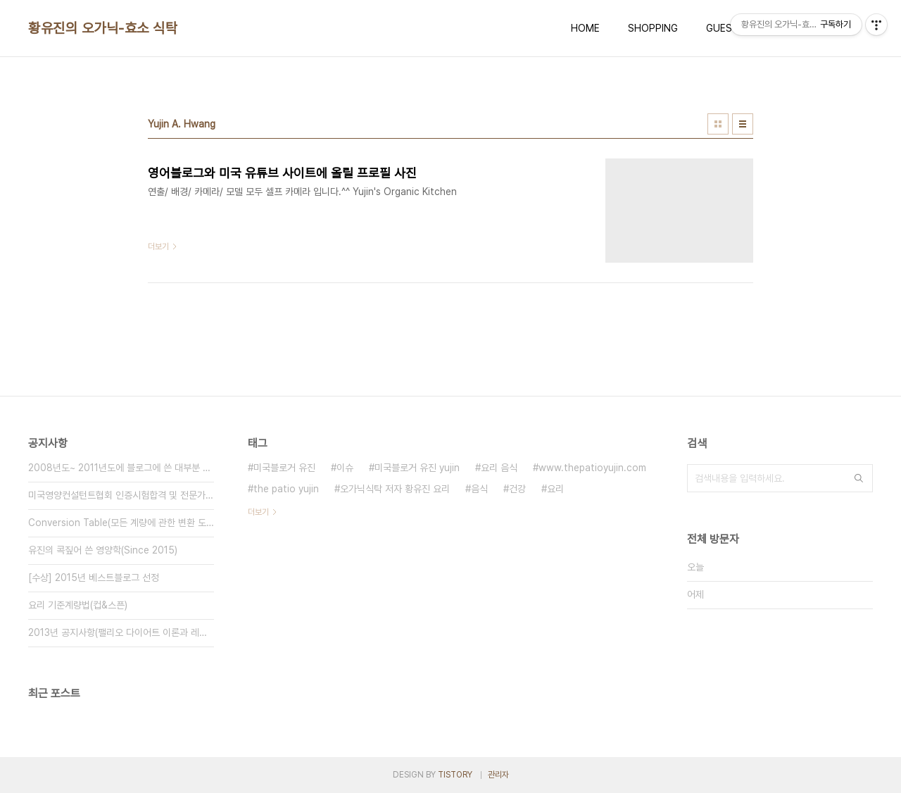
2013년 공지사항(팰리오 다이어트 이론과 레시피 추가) (121, 632)
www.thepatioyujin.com (592, 467)
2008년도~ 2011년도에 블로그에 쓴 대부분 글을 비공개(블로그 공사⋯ (121, 467)
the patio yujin (286, 488)
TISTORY (455, 775)
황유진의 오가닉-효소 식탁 (102, 28)
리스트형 (742, 124)
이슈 (344, 467)
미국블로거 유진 (284, 467)
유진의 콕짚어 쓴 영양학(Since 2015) (102, 550)
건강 (517, 488)
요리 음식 (499, 467)
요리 (555, 488)
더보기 (258, 512)
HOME (585, 28)
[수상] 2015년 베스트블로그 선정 (93, 577)
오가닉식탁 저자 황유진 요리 (395, 488)
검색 (858, 478)
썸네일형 (718, 124)
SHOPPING (653, 28)
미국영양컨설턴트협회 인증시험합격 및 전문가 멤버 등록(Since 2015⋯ (121, 495)
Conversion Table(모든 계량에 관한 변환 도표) (121, 522)
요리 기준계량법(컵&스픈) (77, 605)
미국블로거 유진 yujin (417, 467)
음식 (479, 488)
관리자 (498, 775)
